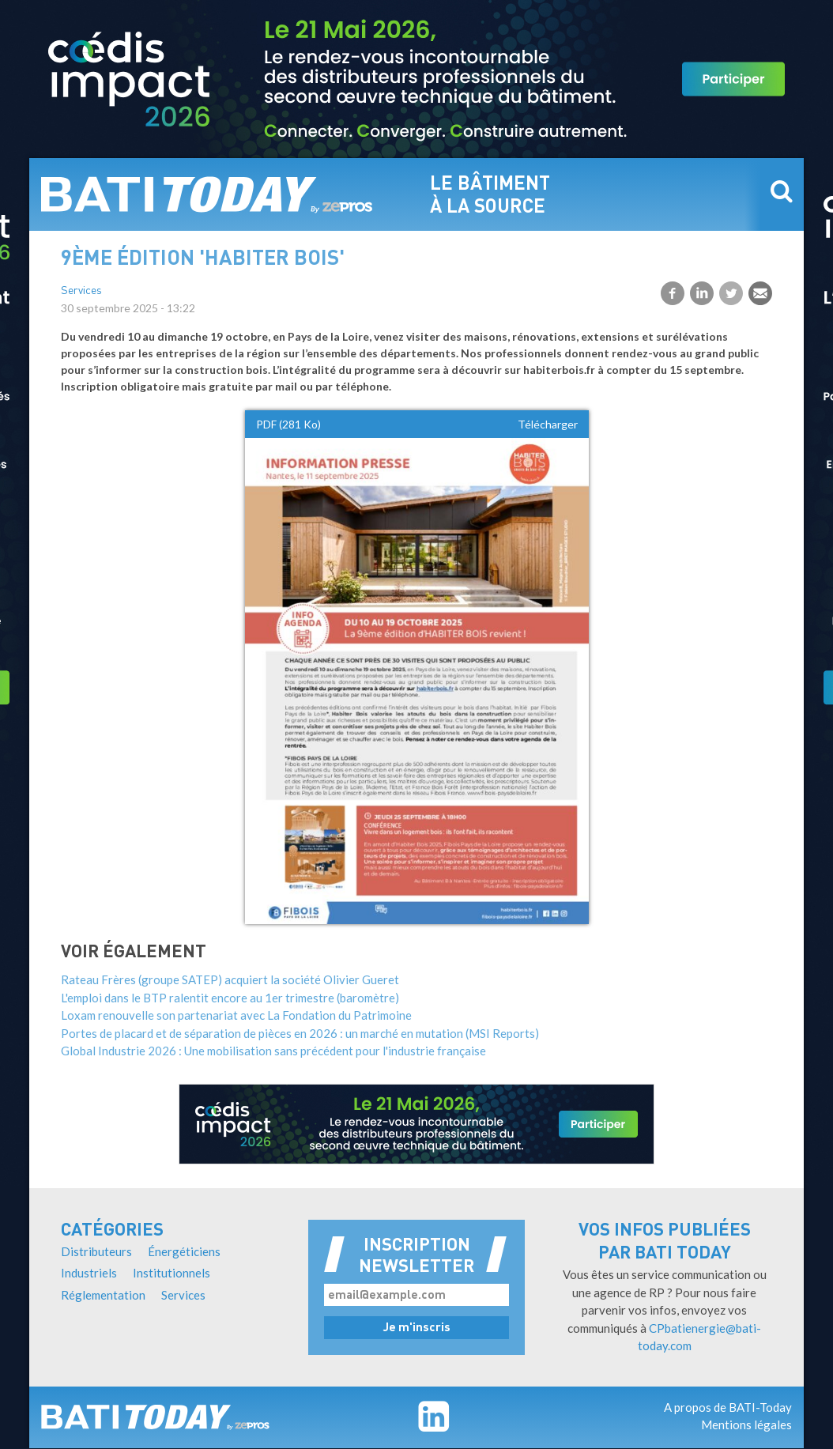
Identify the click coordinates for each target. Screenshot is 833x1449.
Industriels (89, 1273)
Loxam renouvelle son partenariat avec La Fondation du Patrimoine (236, 1015)
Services (81, 291)
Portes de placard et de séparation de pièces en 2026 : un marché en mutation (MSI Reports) (300, 1033)
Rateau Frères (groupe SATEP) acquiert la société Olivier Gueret (230, 979)
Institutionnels (171, 1273)
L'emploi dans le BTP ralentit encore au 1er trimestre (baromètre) (230, 998)
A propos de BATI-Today (728, 1407)
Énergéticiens (184, 1251)
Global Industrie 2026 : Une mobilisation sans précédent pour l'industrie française (273, 1050)
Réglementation (103, 1295)
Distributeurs (96, 1251)
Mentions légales (746, 1424)
